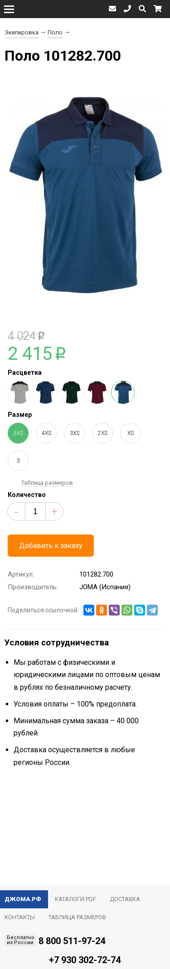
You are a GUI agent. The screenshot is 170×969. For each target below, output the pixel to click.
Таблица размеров (47, 482)
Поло (55, 32)
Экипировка (22, 32)
